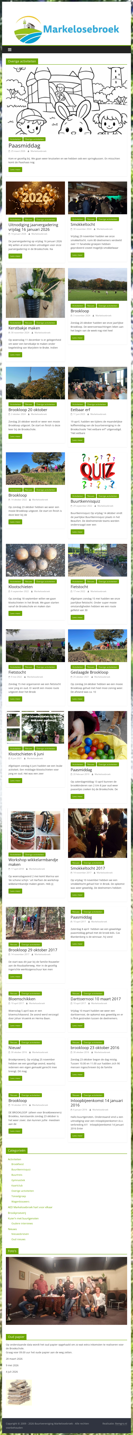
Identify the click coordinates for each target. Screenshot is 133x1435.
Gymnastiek (18, 1180)
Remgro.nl (121, 1423)
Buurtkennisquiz (85, 501)
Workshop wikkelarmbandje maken (33, 862)
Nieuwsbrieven (20, 1234)
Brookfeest (17, 1164)
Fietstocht (79, 586)
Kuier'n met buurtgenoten (23, 1218)
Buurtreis (16, 1174)
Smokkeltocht (83, 224)
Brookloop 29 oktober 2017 (32, 949)
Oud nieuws (18, 1239)
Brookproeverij (17, 1213)
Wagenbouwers (20, 1201)
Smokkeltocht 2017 (88, 868)
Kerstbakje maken (24, 327)
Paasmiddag (24, 145)
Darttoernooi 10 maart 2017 (96, 998)
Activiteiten (15, 139)
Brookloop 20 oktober (27, 409)
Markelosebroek (38, 151)
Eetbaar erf (80, 409)
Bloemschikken (22, 998)
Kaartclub (17, 1185)
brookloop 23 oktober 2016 (95, 1047)
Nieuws (28, 219)
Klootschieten (20, 586)
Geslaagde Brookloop (89, 672)
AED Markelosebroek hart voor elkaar (30, 1207)
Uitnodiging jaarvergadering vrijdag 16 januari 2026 (33, 227)
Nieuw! (14, 1047)
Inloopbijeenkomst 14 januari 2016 (97, 1102)
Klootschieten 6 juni (26, 753)
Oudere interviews (22, 1223)
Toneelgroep (18, 1196)
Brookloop (80, 310)
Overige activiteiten (34, 139)
